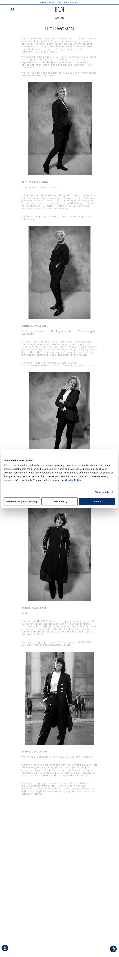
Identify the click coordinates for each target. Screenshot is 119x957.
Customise (59, 501)
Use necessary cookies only (21, 501)
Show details (102, 492)
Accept (97, 501)
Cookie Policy (73, 480)
